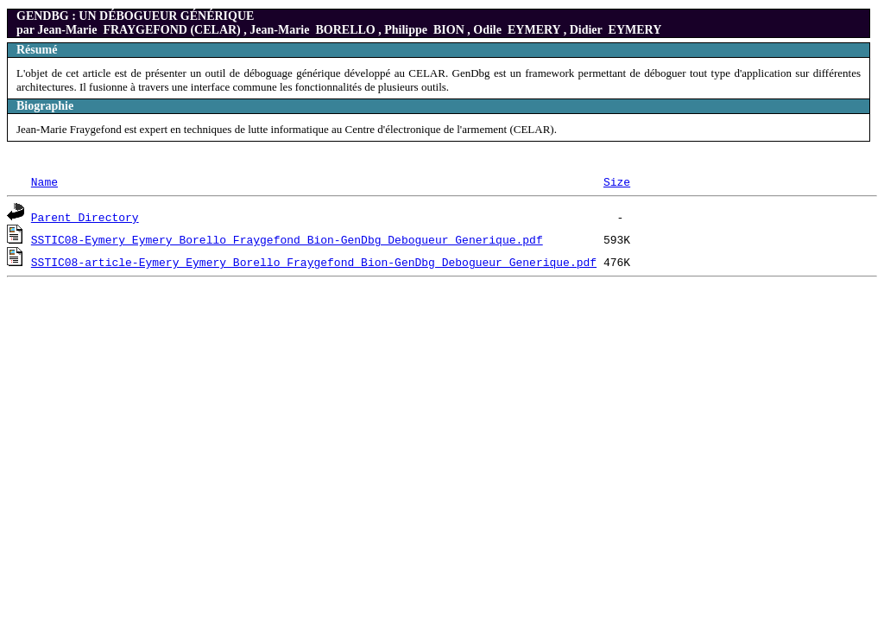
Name (44, 181)
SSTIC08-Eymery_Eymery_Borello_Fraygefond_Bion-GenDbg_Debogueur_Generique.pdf (287, 239)
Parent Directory (85, 217)
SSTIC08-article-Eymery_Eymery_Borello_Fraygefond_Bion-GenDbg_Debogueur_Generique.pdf (314, 262)
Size (616, 181)
